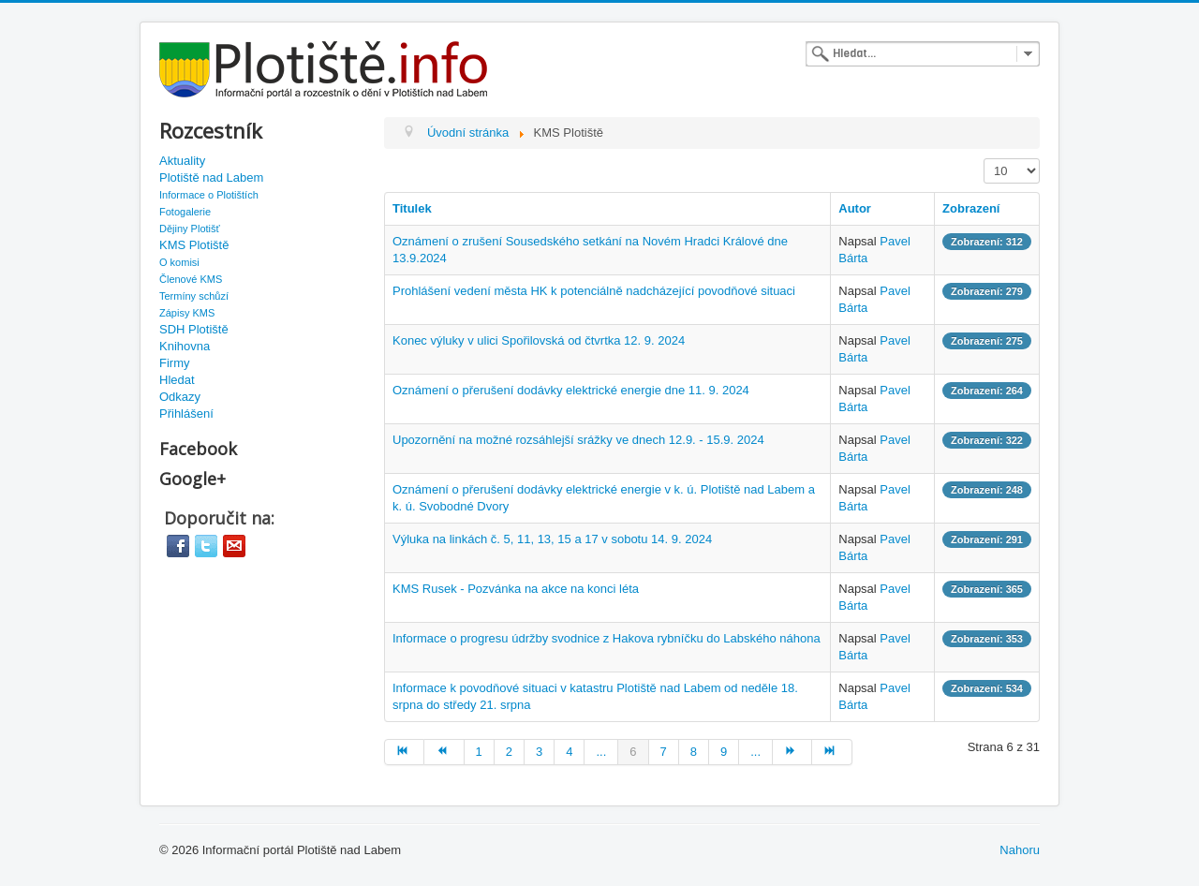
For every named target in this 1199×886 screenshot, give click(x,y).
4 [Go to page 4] (569, 752)
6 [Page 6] (632, 752)
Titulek (412, 208)
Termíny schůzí (194, 296)
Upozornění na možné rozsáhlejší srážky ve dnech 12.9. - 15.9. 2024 (578, 440)
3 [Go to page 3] (539, 752)
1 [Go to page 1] (479, 752)
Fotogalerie (185, 211)
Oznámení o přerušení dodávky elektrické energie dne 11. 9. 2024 (570, 390)
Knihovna (184, 346)
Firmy (174, 363)
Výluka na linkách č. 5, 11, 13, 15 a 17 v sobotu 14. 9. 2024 (552, 539)
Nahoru (1019, 850)
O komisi (179, 262)
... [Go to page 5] (601, 752)
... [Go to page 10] (755, 752)
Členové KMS (190, 279)
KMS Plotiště (194, 245)
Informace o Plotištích (209, 194)
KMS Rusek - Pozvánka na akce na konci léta (515, 589)
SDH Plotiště (194, 329)
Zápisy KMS (187, 312)
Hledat (177, 380)
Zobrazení (970, 208)
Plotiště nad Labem (211, 177)
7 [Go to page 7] (663, 752)
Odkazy (179, 397)
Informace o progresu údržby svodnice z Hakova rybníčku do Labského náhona (606, 638)
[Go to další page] (792, 752)
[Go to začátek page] (404, 752)
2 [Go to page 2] (509, 752)
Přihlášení (186, 413)
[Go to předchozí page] (444, 752)
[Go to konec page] (831, 752)
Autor (854, 208)
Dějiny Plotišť (189, 228)
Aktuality (182, 161)
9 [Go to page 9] (723, 752)
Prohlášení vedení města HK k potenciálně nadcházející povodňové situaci (593, 291)
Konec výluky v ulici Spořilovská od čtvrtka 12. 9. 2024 (538, 340)
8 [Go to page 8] (693, 752)
